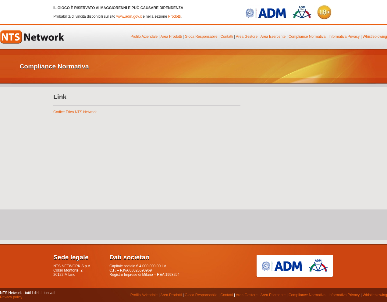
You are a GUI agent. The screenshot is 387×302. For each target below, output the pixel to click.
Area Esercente (273, 36)
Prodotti (174, 16)
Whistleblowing (375, 36)
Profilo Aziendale (144, 36)
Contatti (226, 36)
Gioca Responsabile (201, 36)
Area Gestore (246, 36)
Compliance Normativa (307, 36)
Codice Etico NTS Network (75, 112)
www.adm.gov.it (129, 16)
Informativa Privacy (344, 36)
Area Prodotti (171, 36)
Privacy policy (11, 297)
